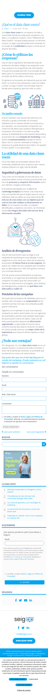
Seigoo (6, 28)
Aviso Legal (25, 417)
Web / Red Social (8, 394)
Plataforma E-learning (33, 656)
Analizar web (24, 15)
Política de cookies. (24, 690)
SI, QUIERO (25, 582)
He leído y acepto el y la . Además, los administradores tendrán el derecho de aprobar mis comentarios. (24, 419)
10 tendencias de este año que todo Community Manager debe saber (21, 497)
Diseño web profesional (14, 651)
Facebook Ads (19, 656)
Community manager (27, 653)
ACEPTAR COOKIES (24, 685)
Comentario (7, 404)
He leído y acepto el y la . (24, 575)
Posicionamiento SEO (10, 653)
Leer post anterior (11, 432)
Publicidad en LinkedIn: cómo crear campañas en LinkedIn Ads (25, 517)
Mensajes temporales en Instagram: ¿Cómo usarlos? (24, 490)
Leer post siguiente (36, 432)
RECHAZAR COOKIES (18, 679)
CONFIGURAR (33, 679)
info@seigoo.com (24, 634)
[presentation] (23, 566)
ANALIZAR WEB (24, 641)
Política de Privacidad (26, 559)
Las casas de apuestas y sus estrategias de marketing (24, 503)
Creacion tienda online (33, 651)
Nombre (5, 376)
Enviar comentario (10, 427)
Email (4, 385)
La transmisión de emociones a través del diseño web (23, 510)
